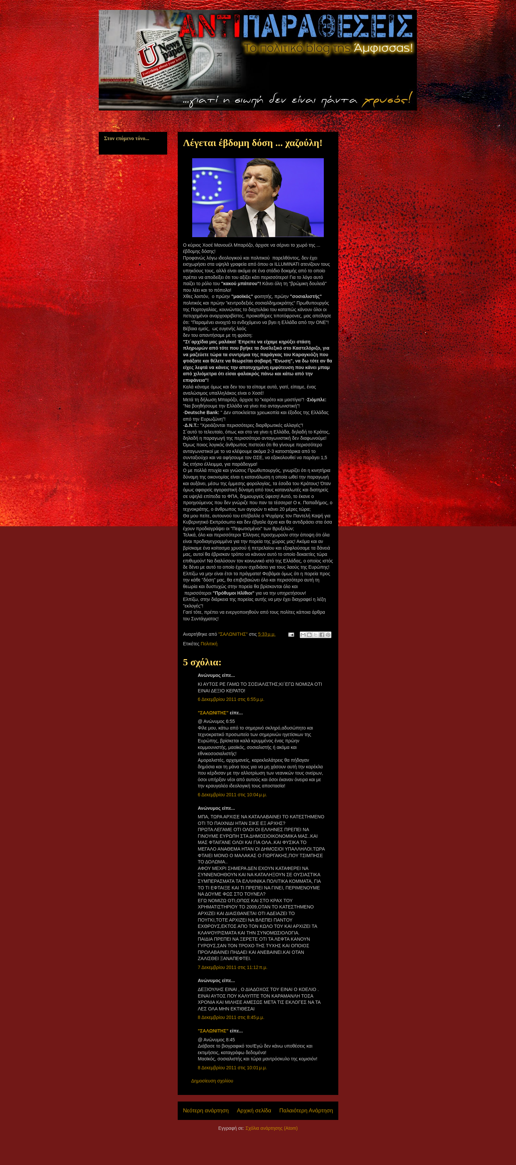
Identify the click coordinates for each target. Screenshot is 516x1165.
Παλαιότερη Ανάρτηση (306, 1110)
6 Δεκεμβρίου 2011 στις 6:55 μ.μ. (231, 699)
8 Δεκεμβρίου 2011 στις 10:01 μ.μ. (232, 1067)
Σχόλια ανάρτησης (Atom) (271, 1128)
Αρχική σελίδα (254, 1110)
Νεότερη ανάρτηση (206, 1110)
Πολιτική (209, 643)
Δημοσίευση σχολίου (212, 1080)
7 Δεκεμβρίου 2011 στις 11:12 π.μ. (233, 967)
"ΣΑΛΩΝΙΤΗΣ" (213, 712)
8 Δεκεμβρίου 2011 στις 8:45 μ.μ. (231, 1017)
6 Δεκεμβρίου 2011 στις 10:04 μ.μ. (232, 794)
